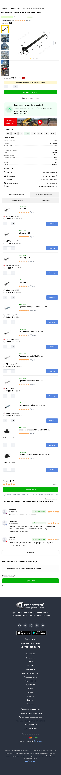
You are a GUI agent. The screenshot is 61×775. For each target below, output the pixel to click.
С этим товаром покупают (16, 194)
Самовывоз (45, 200)
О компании (30, 658)
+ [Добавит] (15, 86)
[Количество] (10, 86)
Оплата (30, 662)
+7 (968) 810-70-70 (21, 113)
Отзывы (30, 692)
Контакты (30, 704)
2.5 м (27, 133)
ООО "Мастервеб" (30, 761)
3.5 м (40, 133)
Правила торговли (30, 725)
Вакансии (30, 700)
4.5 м (52, 133)
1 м (8, 133)
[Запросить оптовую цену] (30, 98)
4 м (46, 133)
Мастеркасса (37, 741)
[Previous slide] (13, 43)
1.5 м (14, 133)
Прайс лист (30, 685)
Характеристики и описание (44, 194)
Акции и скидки (30, 681)
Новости (30, 696)
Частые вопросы (30, 677)
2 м (21, 133)
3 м (33, 133)
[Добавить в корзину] (30, 92)
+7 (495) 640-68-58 (21, 111)
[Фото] (34, 42)
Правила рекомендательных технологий (30, 721)
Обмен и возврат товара (30, 673)
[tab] (30, 58)
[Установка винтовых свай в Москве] (30, 122)
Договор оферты (30, 729)
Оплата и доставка (17, 200)
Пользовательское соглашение (30, 717)
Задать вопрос (30, 581)
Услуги (30, 688)
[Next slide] (56, 43)
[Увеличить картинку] (7, 209)
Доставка (30, 666)
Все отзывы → (30, 553)
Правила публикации (51, 499)
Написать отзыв (30, 490)
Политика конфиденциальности (30, 713)
